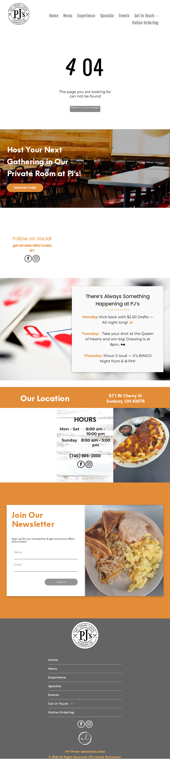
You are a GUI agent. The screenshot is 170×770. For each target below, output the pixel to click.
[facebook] (28, 259)
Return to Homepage (85, 107)
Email (17, 564)
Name (18, 552)
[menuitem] (54, 15)
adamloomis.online (93, 751)
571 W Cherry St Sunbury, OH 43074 (125, 398)
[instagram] (36, 259)
